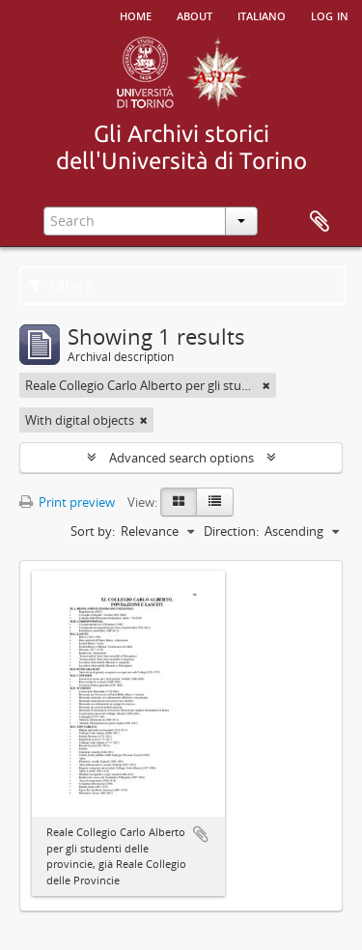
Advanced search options (181, 457)
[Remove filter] (266, 385)
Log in (329, 14)
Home (136, 14)
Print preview (67, 502)
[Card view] (178, 502)
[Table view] (215, 502)
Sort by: (92, 531)
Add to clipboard (200, 834)
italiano (261, 14)
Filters (61, 285)
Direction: (231, 531)
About (194, 14)
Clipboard (319, 222)
